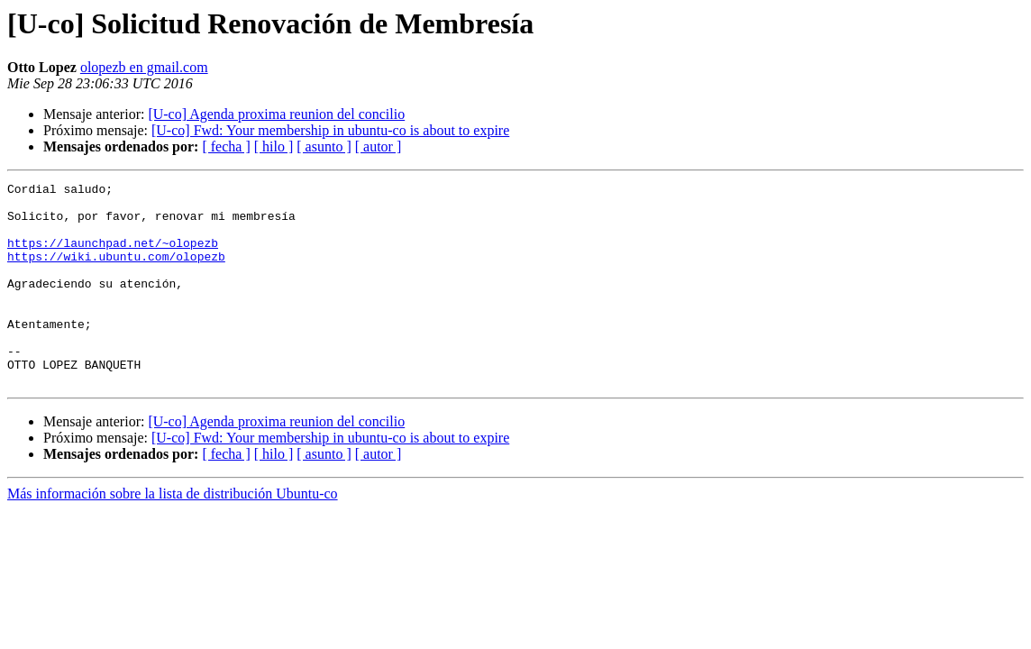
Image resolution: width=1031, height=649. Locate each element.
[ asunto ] (324, 146)
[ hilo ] (274, 146)
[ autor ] (378, 146)
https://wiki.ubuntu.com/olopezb (116, 272)
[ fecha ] (226, 146)
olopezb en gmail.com (144, 67)
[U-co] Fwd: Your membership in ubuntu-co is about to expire (330, 130)
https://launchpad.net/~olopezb (112, 256)
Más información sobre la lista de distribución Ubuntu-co (172, 534)
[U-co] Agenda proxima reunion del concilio (276, 114)
